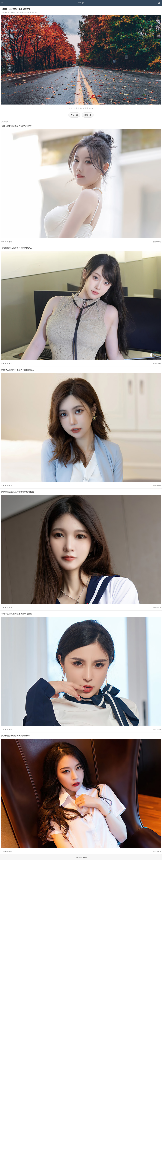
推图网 (81, 3)
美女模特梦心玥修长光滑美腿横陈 (15, 735)
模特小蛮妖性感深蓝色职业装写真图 (16, 614)
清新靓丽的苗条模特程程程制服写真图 (17, 492)
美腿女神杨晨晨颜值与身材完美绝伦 (16, 126)
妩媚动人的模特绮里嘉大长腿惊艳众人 (17, 370)
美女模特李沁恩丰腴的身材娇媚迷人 (16, 248)
